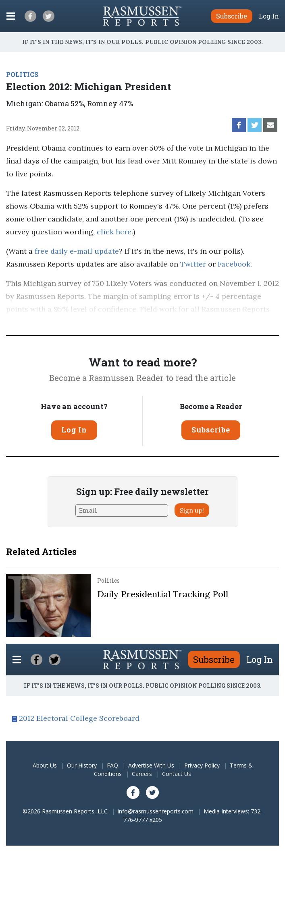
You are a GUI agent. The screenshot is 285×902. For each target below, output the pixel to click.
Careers (142, 774)
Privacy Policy (202, 765)
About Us (45, 765)
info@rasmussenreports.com (155, 811)
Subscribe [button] (231, 16)
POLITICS (22, 74)
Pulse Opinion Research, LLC (143, 322)
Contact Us (176, 774)
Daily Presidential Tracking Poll (162, 594)
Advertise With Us (151, 765)
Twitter (193, 264)
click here (114, 231)
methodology (235, 322)
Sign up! (192, 510)
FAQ (112, 765)
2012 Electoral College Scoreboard (79, 718)
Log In (269, 16)
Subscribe (210, 429)
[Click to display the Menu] (10, 16)
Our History (82, 765)
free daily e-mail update (77, 251)
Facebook (234, 264)
